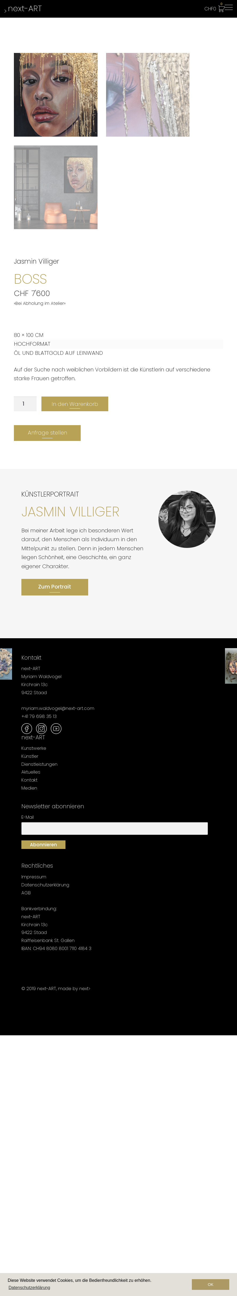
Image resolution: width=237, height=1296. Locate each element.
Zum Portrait (54, 847)
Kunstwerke (33, 1009)
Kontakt (29, 1040)
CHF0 (213, 7)
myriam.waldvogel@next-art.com (57, 969)
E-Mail (27, 1078)
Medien (29, 1048)
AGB (26, 1153)
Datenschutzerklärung (45, 1145)
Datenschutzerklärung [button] (29, 1287)
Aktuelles (30, 1032)
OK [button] (210, 1284)
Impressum (33, 1137)
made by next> (74, 1249)
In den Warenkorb (75, 664)
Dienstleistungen (39, 1025)
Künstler (29, 1017)
